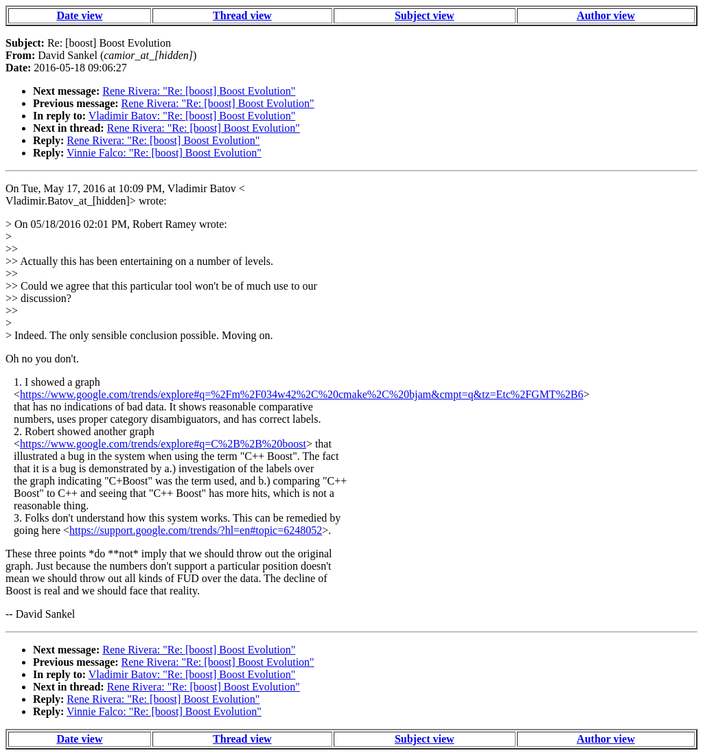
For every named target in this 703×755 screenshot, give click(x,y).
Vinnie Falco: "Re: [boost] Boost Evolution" (164, 153)
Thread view (242, 15)
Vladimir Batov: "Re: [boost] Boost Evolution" (192, 115)
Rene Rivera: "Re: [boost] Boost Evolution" (198, 91)
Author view (606, 15)
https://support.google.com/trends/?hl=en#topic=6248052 (195, 530)
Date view (79, 15)
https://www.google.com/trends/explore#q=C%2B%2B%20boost (163, 444)
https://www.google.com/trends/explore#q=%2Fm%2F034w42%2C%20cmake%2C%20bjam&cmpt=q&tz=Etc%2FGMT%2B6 (302, 394)
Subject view (424, 15)
